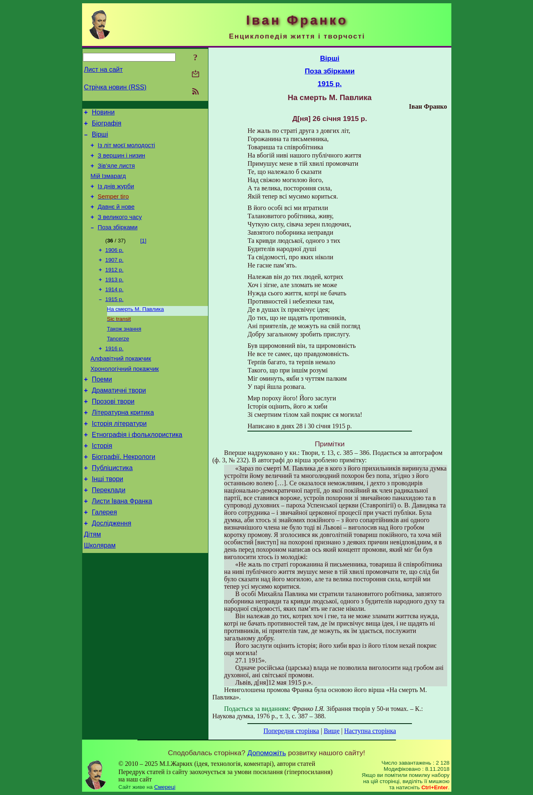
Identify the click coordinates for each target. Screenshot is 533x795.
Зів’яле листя (116, 173)
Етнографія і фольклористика (137, 468)
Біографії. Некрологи (124, 492)
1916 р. (114, 372)
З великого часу (120, 230)
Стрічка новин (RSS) (115, 87)
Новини (103, 113)
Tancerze (118, 362)
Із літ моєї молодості (126, 150)
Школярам (100, 591)
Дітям (92, 579)
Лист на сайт (103, 69)
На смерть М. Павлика (135, 330)
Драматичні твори (119, 419)
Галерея (104, 554)
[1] (143, 255)
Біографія (106, 125)
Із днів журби (116, 196)
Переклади (109, 529)
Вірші (100, 138)
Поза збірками (117, 242)
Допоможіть (266, 753)
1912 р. (114, 287)
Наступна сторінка (370, 730)
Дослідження (111, 566)
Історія (102, 480)
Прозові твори (113, 431)
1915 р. (114, 319)
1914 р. (114, 308)
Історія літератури (119, 455)
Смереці (165, 787)
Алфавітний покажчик (121, 383)
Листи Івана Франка (122, 542)
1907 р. (114, 276)
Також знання (124, 351)
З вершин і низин (121, 161)
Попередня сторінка (291, 730)
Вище (332, 730)
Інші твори (108, 517)
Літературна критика (123, 443)
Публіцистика (112, 505)
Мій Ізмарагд (108, 184)
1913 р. (114, 298)
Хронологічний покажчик (125, 395)
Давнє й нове (116, 219)
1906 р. (114, 266)
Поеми (102, 406)
